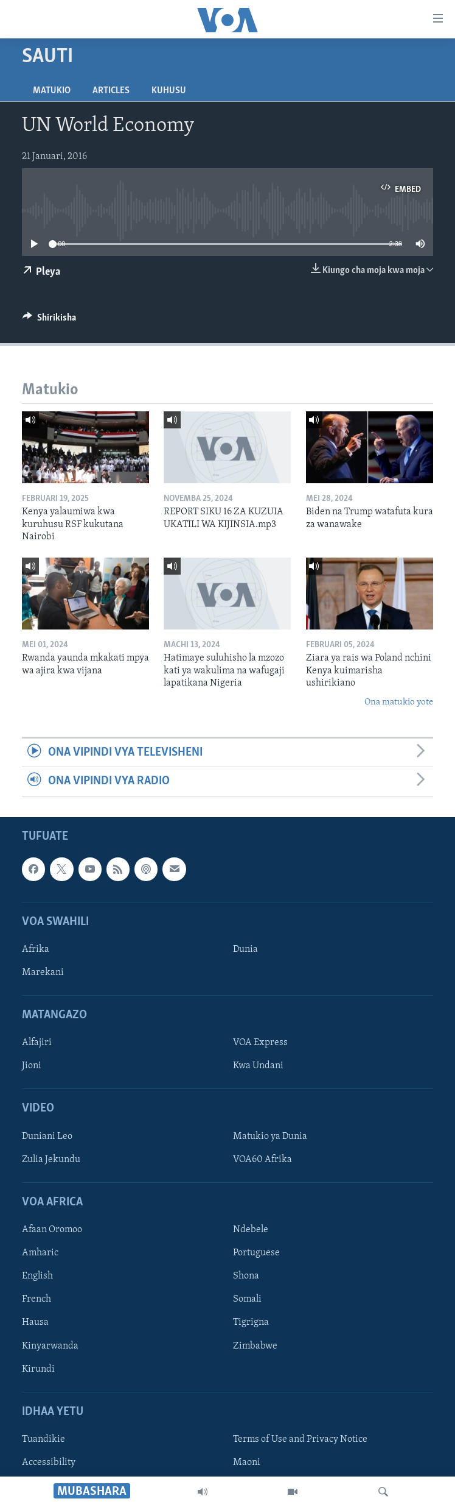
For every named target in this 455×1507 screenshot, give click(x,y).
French (36, 1299)
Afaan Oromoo (52, 1230)
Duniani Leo (47, 1136)
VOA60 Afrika (262, 1159)
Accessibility (48, 1462)
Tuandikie (43, 1439)
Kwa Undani (258, 1066)
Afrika (35, 949)
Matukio (52, 91)
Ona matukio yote (398, 702)
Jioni (31, 1066)
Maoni (246, 1462)
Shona (246, 1276)
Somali (247, 1299)
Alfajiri (37, 1043)
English (37, 1276)
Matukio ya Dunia (270, 1136)
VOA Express (260, 1043)
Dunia (245, 949)
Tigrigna (251, 1322)
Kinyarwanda (50, 1345)
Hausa (35, 1322)
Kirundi (38, 1369)
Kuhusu (168, 91)
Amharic (40, 1253)
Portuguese (256, 1253)
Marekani (43, 972)
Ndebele (250, 1230)
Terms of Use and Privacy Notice (300, 1439)
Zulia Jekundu (51, 1159)
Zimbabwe (255, 1345)
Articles (111, 91)
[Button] (49, 320)
